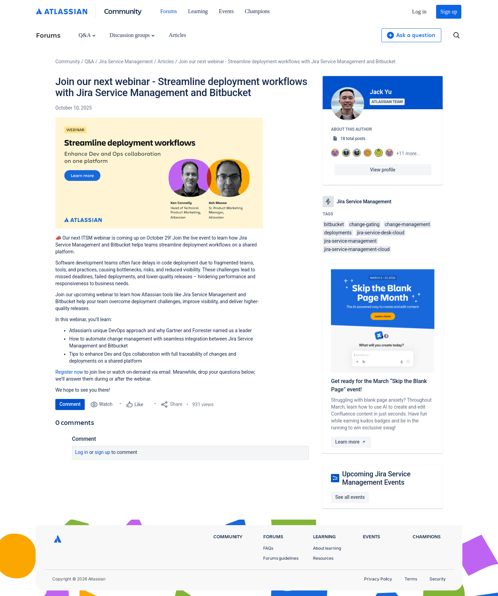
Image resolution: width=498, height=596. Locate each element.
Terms (411, 578)
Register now (69, 372)
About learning (327, 548)
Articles (177, 35)
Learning (198, 11)
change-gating (364, 224)
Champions (257, 11)
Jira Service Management (126, 61)
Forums (168, 11)
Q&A (87, 35)
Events (226, 11)
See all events (350, 497)
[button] (159, 173)
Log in (419, 12)
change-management (407, 224)
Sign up (448, 12)
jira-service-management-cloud (356, 249)
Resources (323, 558)
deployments (337, 232)
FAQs (268, 548)
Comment (70, 404)
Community (123, 11)
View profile (382, 170)
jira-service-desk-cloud (380, 232)
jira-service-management (350, 241)
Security (438, 578)
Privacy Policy (378, 578)
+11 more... (408, 153)
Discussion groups (132, 35)
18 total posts (352, 138)
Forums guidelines (280, 558)
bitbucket (334, 224)
